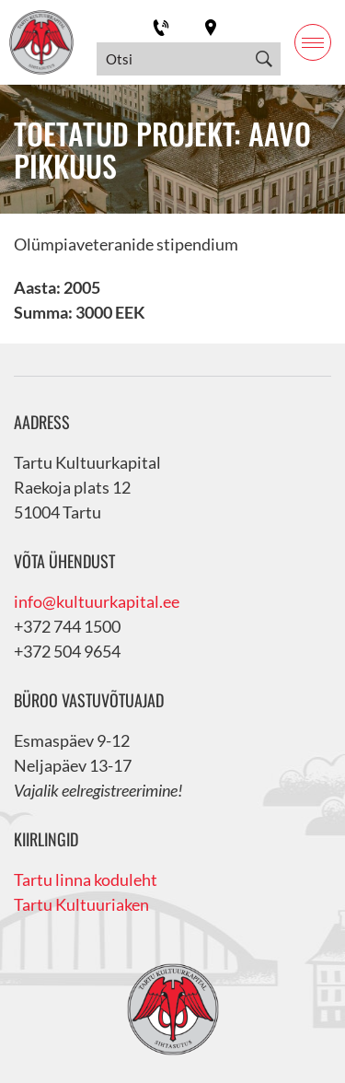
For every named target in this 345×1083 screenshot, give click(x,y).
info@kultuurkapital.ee (96, 601)
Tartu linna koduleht (85, 879)
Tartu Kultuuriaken (81, 904)
